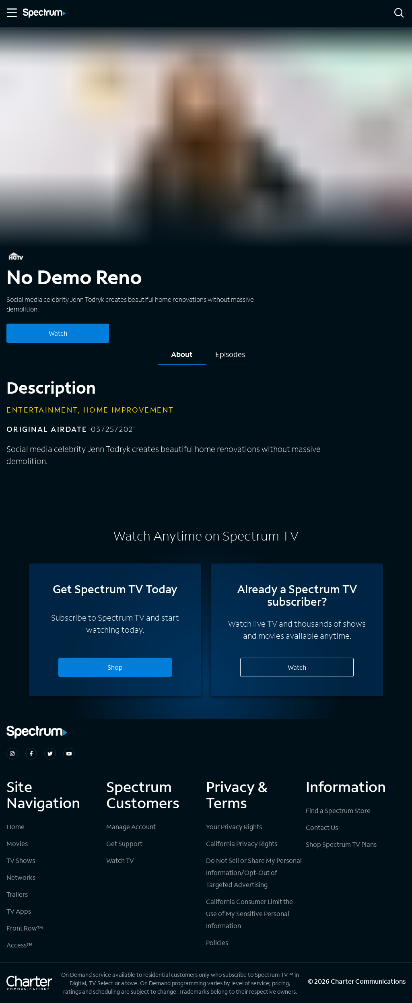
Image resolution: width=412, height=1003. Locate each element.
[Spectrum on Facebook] (31, 753)
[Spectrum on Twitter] (50, 753)
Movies (17, 843)
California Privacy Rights (241, 843)
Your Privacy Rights (234, 826)
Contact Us (322, 827)
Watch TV (120, 860)
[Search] (399, 13)
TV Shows (20, 860)
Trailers (17, 894)
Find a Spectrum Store (338, 810)
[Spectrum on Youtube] (69, 753)
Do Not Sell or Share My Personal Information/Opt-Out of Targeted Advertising (254, 872)
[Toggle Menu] (11, 12)
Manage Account (131, 826)
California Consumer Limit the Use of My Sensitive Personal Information (249, 913)
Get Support (124, 843)
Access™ (19, 945)
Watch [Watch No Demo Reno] (58, 333)
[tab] (182, 357)
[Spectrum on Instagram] (12, 753)
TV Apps (18, 911)
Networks (20, 877)
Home (15, 826)
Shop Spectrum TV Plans (341, 844)
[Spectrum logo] (44, 13)
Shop (115, 667)
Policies (217, 942)
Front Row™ (24, 928)
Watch (297, 667)
